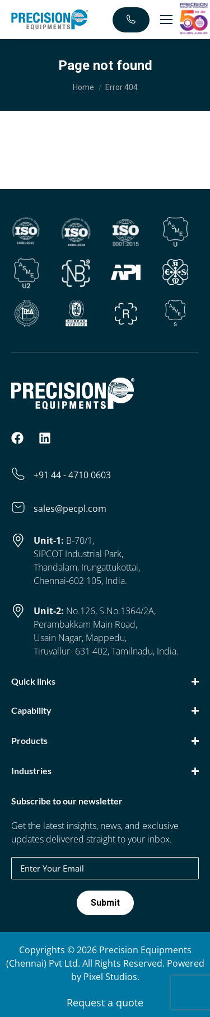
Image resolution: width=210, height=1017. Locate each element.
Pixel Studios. (111, 977)
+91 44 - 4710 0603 (72, 475)
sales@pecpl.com (70, 508)
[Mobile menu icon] (166, 19)
